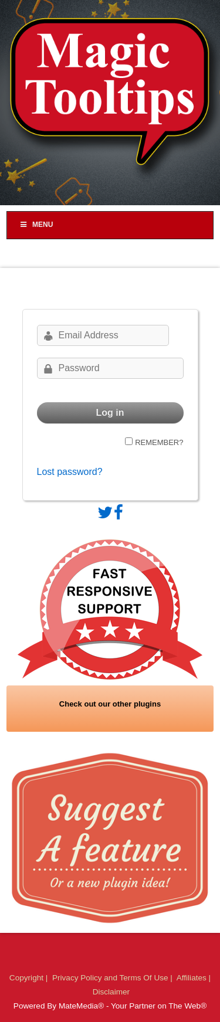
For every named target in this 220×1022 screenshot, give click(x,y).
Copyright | (29, 977)
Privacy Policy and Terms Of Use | (113, 977)
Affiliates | (194, 977)
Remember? (159, 442)
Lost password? (70, 472)
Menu (36, 224)
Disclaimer (111, 991)
